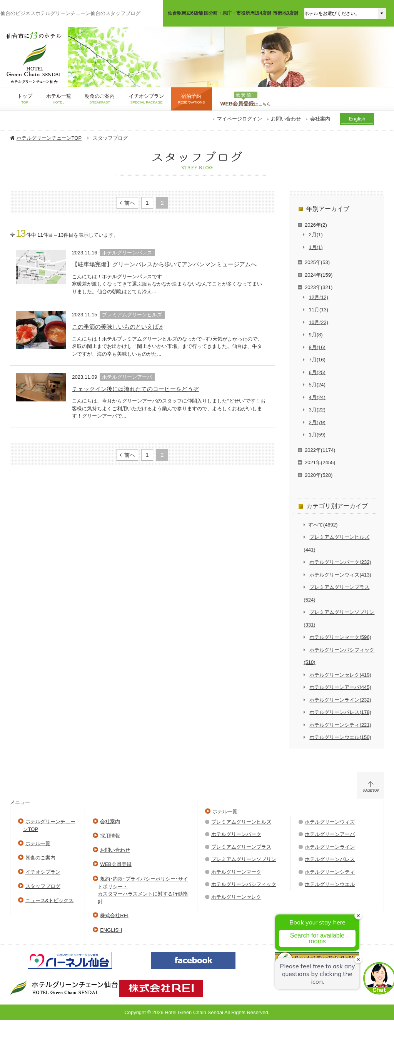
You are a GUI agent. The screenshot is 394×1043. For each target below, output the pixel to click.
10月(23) (319, 322)
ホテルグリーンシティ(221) (340, 725)
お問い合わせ (286, 119)
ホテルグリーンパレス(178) (340, 712)
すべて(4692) (323, 525)
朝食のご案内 (40, 858)
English (357, 119)
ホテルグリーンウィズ (330, 822)
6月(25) (317, 372)
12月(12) (319, 297)
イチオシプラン (42, 872)
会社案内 (320, 119)
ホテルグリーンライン (330, 847)
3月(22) (317, 410)
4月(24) (317, 397)
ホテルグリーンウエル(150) (340, 737)
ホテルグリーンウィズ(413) (340, 575)
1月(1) (316, 247)
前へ (129, 203)
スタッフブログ (42, 886)
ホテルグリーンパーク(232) (340, 562)
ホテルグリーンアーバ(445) (340, 687)
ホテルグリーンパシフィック (243, 884)
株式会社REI (114, 915)
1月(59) (317, 435)
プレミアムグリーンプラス (241, 847)
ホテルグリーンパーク (236, 834)
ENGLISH (111, 930)
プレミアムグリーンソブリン (243, 859)
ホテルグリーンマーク (236, 872)
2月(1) (316, 234)
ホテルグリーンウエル (330, 884)
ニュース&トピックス (49, 900)
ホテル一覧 (37, 843)
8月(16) (317, 347)
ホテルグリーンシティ (330, 872)
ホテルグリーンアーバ (330, 834)
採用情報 (110, 836)
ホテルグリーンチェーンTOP (49, 138)
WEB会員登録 (116, 864)
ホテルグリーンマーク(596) (340, 637)
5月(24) (317, 385)
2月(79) (317, 422)
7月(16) (317, 360)
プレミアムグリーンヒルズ (241, 822)
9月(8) (316, 335)
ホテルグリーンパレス (330, 859)
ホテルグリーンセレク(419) (340, 675)
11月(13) (319, 310)
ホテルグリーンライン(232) (340, 700)
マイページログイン (239, 119)
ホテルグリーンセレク (236, 897)
